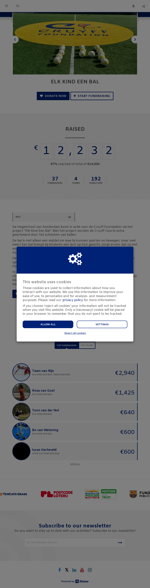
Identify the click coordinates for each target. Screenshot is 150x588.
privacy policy (72, 300)
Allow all (48, 324)
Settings (102, 324)
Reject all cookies (75, 333)
